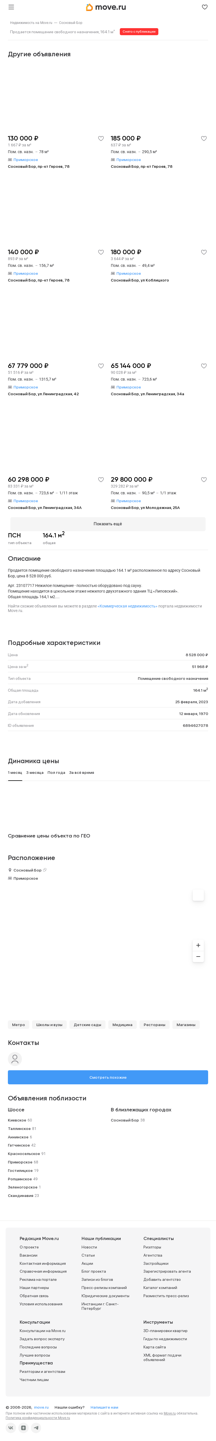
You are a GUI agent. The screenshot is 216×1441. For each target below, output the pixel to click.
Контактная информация (43, 1261)
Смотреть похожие (108, 1075)
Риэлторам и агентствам (42, 1369)
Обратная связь (34, 1293)
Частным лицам (34, 1377)
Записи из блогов (97, 1277)
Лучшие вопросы (35, 1352)
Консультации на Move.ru (43, 1328)
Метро (18, 1022)
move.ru (42, 1404)
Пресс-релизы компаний (104, 1285)
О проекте (29, 1244)
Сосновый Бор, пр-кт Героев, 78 (38, 166)
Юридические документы (105, 1293)
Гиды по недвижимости (165, 1336)
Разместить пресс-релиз (166, 1293)
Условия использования (41, 1301)
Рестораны (154, 1022)
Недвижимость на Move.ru (31, 23)
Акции (87, 1261)
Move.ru (170, 1411)
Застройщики (155, 1261)
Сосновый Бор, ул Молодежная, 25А (145, 507)
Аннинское (18, 1134)
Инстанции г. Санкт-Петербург (100, 1303)
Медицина (122, 1022)
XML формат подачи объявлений (162, 1355)
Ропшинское (20, 1176)
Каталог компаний (160, 1285)
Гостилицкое (20, 1168)
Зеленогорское (22, 1185)
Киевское (17, 1117)
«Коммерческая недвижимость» (128, 603)
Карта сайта (154, 1344)
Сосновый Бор (70, 23)
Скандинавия (20, 1193)
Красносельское (24, 1151)
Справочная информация (43, 1269)
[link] (31, 23)
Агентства (152, 1252)
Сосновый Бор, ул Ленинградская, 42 (43, 394)
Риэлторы (152, 1244)
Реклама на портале (38, 1277)
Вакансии (28, 1252)
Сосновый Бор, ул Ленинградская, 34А (45, 507)
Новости (89, 1244)
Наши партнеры (34, 1285)
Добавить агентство (162, 1277)
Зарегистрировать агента (167, 1269)
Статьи (88, 1252)
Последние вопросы (38, 1344)
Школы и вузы (49, 1022)
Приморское (26, 875)
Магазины (186, 1022)
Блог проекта (94, 1269)
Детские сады (87, 1022)
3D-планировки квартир (165, 1328)
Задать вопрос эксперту (42, 1336)
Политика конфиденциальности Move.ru (38, 1415)
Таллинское (19, 1126)
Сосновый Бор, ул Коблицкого (140, 280)
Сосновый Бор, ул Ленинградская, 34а (147, 394)
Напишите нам (104, 1404)
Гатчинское (19, 1143)
